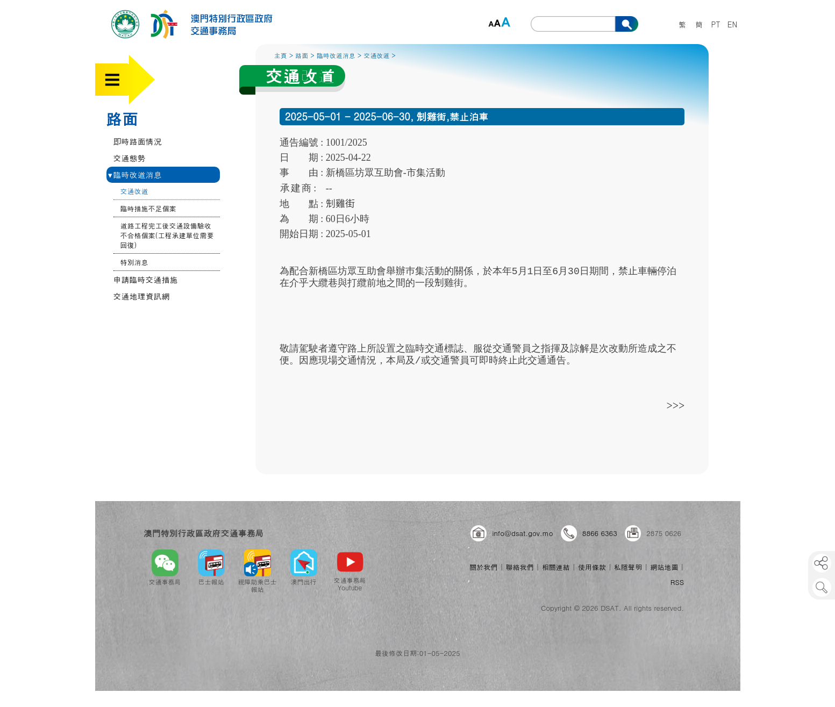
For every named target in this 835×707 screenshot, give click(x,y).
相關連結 (556, 567)
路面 (122, 118)
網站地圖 (664, 567)
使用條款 (592, 567)
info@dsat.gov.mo (522, 533)
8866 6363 (599, 533)
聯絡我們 (520, 567)
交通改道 (134, 191)
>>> (676, 405)
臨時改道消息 (135, 174)
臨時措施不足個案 (148, 208)
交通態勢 (129, 157)
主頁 (280, 55)
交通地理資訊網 (141, 296)
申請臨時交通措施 (145, 279)
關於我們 (483, 567)
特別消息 (134, 262)
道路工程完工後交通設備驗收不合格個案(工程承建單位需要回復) (167, 235)
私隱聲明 (628, 567)
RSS (677, 582)
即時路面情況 (137, 141)
